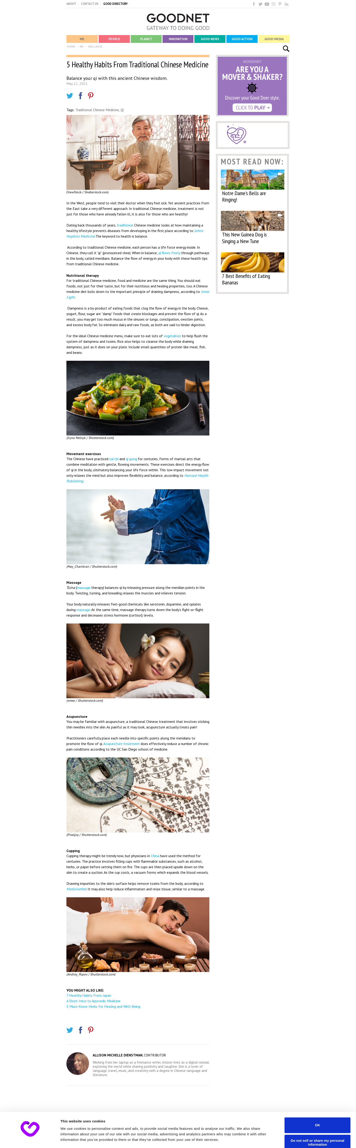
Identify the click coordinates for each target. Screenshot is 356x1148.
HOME (71, 46)
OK (317, 1112)
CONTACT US (89, 4)
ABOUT (71, 4)
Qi (122, 109)
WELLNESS (95, 46)
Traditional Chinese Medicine (97, 109)
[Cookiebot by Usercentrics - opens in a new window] (30, 1139)
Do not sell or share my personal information (317, 1129)
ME (82, 46)
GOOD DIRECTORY (115, 4)
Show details (71, 1139)
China (155, 855)
